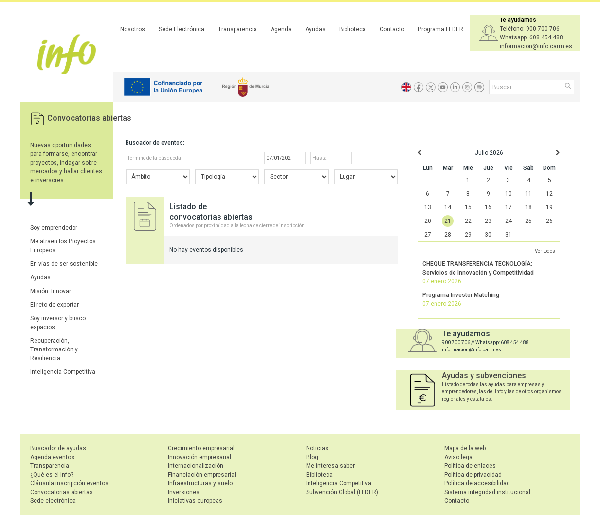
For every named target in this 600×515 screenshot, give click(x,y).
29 (468, 234)
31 (508, 234)
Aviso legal (459, 457)
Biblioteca (352, 29)
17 (508, 207)
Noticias (317, 448)
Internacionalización (195, 465)
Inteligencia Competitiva (62, 371)
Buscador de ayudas (58, 448)
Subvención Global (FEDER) (342, 492)
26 (549, 221)
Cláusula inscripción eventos (69, 483)
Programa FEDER (440, 29)
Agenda (281, 29)
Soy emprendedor (53, 227)
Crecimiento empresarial (201, 448)
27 (427, 234)
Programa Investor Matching (460, 295)
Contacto (392, 29)
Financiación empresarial (202, 474)
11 (528, 193)
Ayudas (315, 29)
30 (488, 234)
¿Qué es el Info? (51, 474)
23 (488, 221)
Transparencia (237, 29)
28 (447, 234)
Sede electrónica (53, 500)
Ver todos (545, 251)
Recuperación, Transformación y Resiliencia (54, 349)
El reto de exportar (54, 304)
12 (549, 193)
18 (528, 207)
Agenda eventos (52, 457)
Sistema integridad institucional (487, 492)
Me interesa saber (330, 465)
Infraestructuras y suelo (200, 483)
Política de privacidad (473, 474)
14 (447, 207)
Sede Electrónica (181, 29)
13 (427, 207)
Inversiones (184, 492)
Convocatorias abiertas (89, 118)
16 (488, 207)
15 (468, 207)
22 (468, 221)
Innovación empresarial (199, 457)
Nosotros (132, 29)
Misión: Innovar (50, 291)
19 (549, 207)
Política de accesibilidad (477, 483)
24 (508, 221)
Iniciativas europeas (195, 500)
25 (528, 221)
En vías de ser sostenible (64, 263)
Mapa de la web (465, 448)
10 (508, 193)
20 (427, 221)
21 (447, 221)
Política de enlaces (470, 465)
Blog (312, 457)
